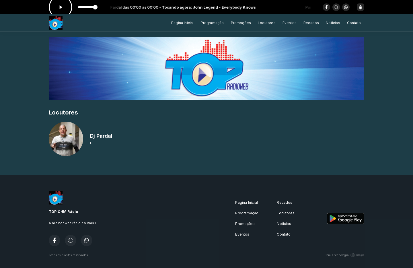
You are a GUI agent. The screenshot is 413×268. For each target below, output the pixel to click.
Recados (311, 23)
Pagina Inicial (182, 23)
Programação (212, 23)
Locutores (267, 23)
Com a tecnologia (344, 255)
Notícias (333, 23)
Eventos (290, 23)
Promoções (241, 23)
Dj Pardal (101, 136)
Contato (354, 23)
